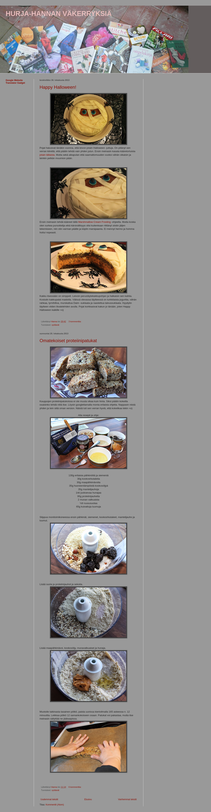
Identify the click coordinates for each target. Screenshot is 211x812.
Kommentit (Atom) (55, 804)
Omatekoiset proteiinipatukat (68, 340)
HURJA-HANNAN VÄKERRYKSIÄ (59, 13)
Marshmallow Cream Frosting (94, 222)
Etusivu (88, 799)
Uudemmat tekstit (49, 799)
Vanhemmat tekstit (127, 799)
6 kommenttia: (75, 787)
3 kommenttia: (75, 321)
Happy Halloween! (58, 87)
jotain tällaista (47, 154)
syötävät (55, 325)
